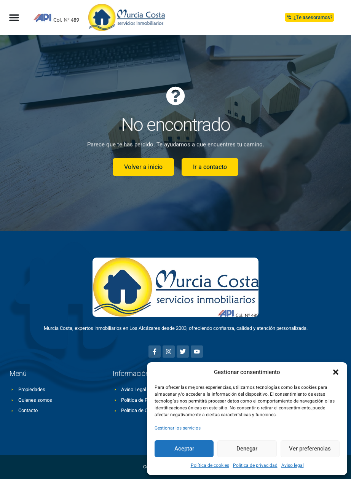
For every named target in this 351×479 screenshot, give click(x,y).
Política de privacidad (255, 465)
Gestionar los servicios (178, 428)
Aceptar (184, 448)
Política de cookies (210, 465)
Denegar (246, 448)
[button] (336, 372)
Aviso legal (292, 465)
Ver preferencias (310, 448)
